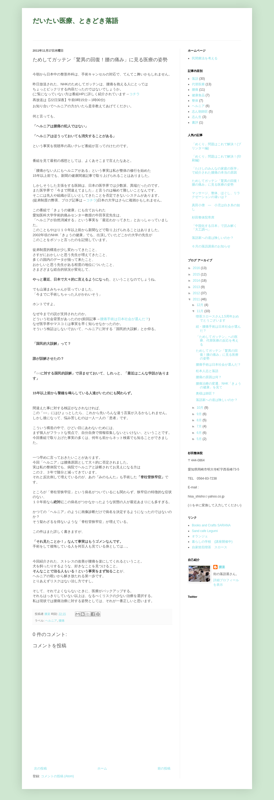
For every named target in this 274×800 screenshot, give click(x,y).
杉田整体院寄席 (203, 217)
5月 (200, 439)
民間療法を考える (205, 58)
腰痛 (61, 620)
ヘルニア (51, 620)
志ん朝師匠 (200, 111)
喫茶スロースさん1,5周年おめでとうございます (217, 318)
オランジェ (200, 536)
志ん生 (196, 117)
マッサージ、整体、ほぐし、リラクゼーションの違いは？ (216, 195)
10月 (200, 407)
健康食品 (198, 95)
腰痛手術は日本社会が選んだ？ (124, 319)
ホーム (102, 768)
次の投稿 (40, 768)
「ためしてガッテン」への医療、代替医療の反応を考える (217, 340)
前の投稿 (164, 768)
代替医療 (198, 84)
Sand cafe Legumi (205, 531)
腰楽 (222, 567)
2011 (197, 299)
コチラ (134, 94)
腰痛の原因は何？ (209, 377)
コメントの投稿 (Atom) (57, 776)
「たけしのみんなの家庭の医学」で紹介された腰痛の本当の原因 (216, 170)
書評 (195, 122)
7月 (200, 426)
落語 (195, 79)
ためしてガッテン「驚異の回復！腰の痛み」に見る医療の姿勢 (216, 182)
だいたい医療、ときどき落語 (75, 20)
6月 (200, 433)
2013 (197, 287)
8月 (200, 420)
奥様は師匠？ (205, 393)
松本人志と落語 (207, 371)
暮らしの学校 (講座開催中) (212, 541)
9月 (200, 414)
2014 (197, 280)
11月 (200, 311)
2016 (197, 268)
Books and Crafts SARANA (211, 525)
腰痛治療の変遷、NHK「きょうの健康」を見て (218, 385)
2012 (197, 293)
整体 (195, 100)
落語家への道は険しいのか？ (213, 238)
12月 (200, 305)
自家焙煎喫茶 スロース (209, 547)
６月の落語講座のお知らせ (211, 246)
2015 (197, 274)
